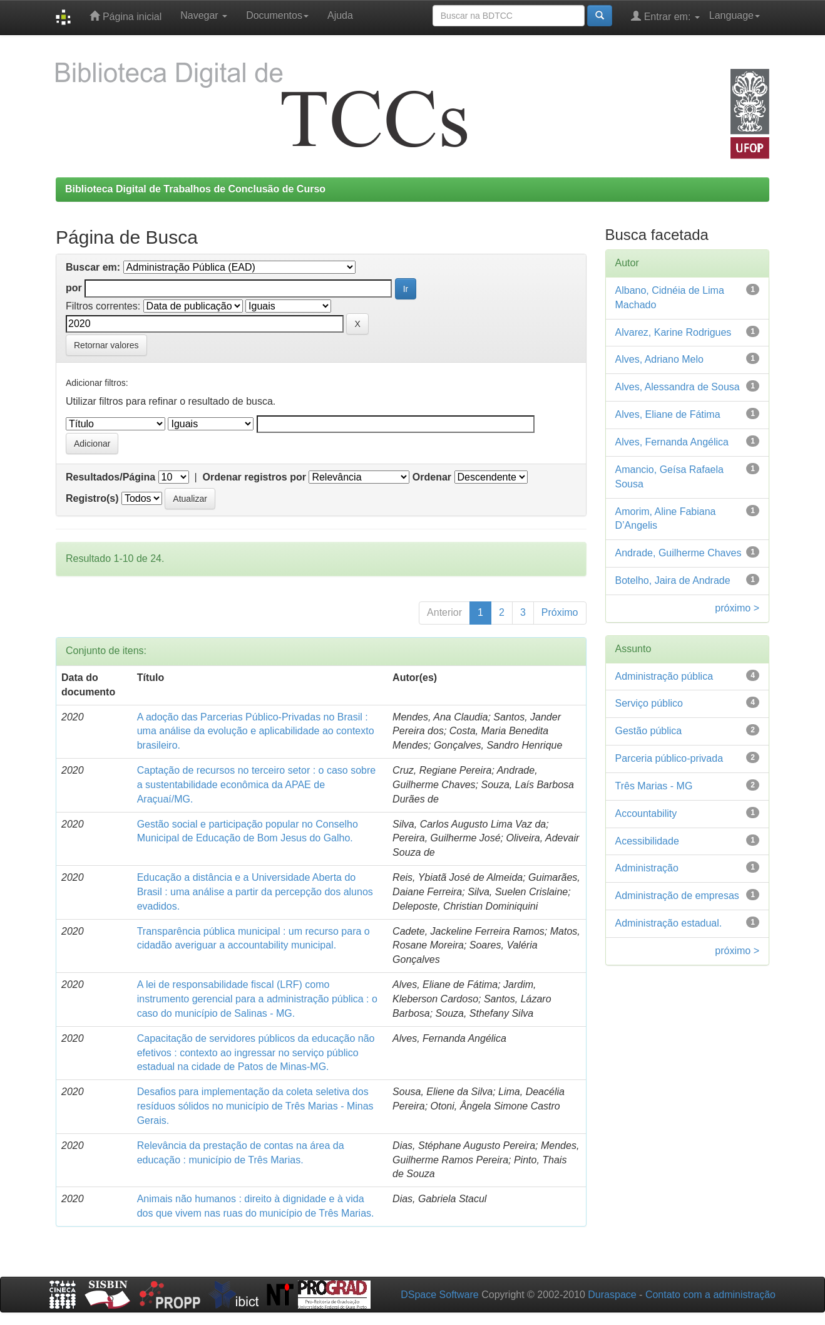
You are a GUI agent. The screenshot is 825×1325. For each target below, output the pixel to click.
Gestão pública (648, 730)
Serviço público (649, 703)
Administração (647, 868)
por (74, 288)
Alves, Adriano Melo (659, 359)
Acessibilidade (647, 841)
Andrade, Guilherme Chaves (678, 553)
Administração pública (664, 676)
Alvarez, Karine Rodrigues (673, 332)
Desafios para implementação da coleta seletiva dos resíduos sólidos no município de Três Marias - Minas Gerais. (255, 1106)
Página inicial (125, 16)
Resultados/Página (110, 477)
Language (734, 15)
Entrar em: (665, 16)
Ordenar (431, 477)
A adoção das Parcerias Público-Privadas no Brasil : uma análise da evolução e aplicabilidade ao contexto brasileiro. (255, 731)
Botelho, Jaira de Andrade (672, 580)
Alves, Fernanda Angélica (672, 442)
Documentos (277, 15)
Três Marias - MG (654, 786)
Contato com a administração (710, 1294)
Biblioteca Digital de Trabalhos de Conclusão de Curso (195, 189)
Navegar (203, 15)
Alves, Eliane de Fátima (667, 414)
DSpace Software (440, 1294)
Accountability (646, 813)
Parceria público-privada (669, 758)
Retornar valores (106, 345)
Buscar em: (93, 267)
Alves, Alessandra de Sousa (677, 387)
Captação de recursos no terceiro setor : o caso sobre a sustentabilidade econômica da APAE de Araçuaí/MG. (256, 784)
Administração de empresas (677, 895)
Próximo (559, 612)
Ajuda (340, 15)
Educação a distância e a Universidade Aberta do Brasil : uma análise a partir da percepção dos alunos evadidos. (255, 892)
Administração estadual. (668, 923)
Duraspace (612, 1294)
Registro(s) (92, 498)
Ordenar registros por (254, 477)
